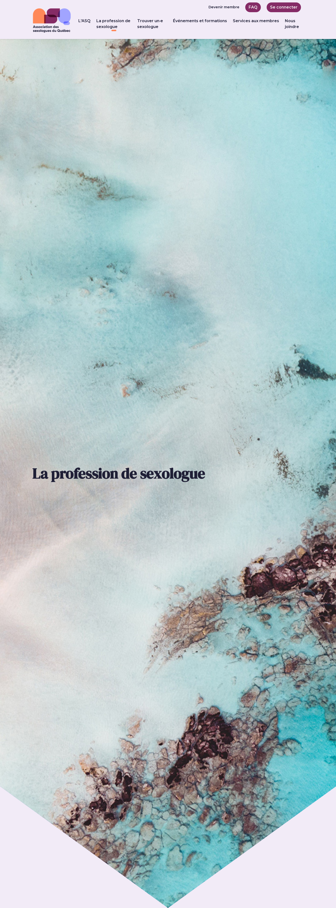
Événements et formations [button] (200, 21)
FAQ (253, 7)
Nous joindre (292, 24)
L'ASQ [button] (84, 21)
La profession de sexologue (113, 24)
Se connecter (284, 7)
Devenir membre (224, 7)
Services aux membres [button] (256, 21)
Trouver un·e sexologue (150, 24)
